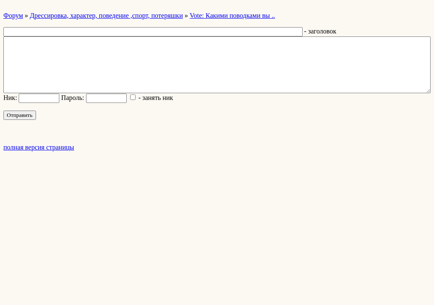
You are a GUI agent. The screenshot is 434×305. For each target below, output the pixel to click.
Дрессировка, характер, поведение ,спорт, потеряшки (106, 15)
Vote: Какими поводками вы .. (232, 15)
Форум (13, 15)
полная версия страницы (38, 147)
